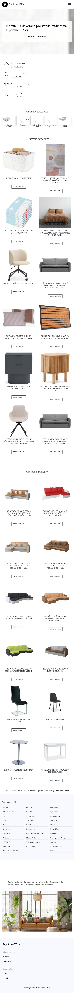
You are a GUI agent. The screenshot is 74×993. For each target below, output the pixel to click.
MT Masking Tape (58, 846)
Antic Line (30, 820)
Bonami (5, 807)
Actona (54, 851)
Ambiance (6, 829)
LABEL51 (55, 833)
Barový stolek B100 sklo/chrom (18, 770)
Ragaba (30, 812)
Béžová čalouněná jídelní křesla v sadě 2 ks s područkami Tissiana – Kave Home (19, 441)
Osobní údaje (8, 969)
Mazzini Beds (56, 829)
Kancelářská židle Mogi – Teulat (19, 283)
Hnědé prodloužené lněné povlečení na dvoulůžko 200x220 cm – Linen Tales (55, 233)
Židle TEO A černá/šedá (55, 719)
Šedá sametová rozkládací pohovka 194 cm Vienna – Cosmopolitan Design (55, 441)
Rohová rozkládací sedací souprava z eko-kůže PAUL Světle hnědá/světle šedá (19, 513)
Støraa (54, 825)
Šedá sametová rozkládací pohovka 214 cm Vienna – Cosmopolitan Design (55, 286)
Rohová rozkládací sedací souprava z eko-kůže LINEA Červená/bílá (55, 513)
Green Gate (7, 846)
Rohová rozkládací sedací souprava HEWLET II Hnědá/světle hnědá (55, 566)
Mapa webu (7, 961)
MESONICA (7, 842)
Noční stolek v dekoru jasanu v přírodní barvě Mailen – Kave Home (55, 389)
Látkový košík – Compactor (18, 178)
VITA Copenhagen (33, 842)
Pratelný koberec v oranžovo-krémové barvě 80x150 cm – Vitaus (55, 180)
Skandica (55, 820)
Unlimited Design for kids (36, 833)
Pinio (4, 820)
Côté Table (6, 838)
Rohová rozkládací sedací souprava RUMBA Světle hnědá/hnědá (55, 618)
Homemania (31, 829)
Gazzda (30, 807)
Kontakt (6, 978)
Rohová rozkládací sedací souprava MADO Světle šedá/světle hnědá (19, 566)
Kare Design (31, 825)
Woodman (55, 807)
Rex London (31, 846)
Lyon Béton (56, 812)
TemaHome (31, 816)
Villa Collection (8, 812)
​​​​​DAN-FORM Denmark (10, 851)
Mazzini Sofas (32, 838)
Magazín (6, 956)
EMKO (5, 816)
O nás (5, 973)
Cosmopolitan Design (59, 838)
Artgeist (54, 842)
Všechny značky (9, 952)
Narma (5, 825)
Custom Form (7, 833)
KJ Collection (56, 816)
